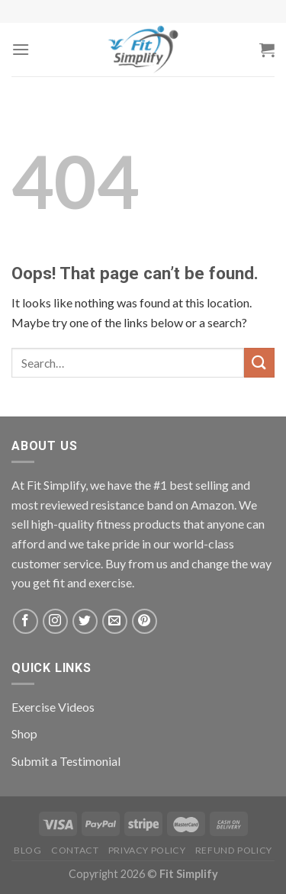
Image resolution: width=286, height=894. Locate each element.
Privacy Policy (147, 850)
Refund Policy (233, 850)
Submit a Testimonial (66, 761)
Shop (24, 733)
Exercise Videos (53, 706)
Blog (27, 850)
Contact (74, 850)
